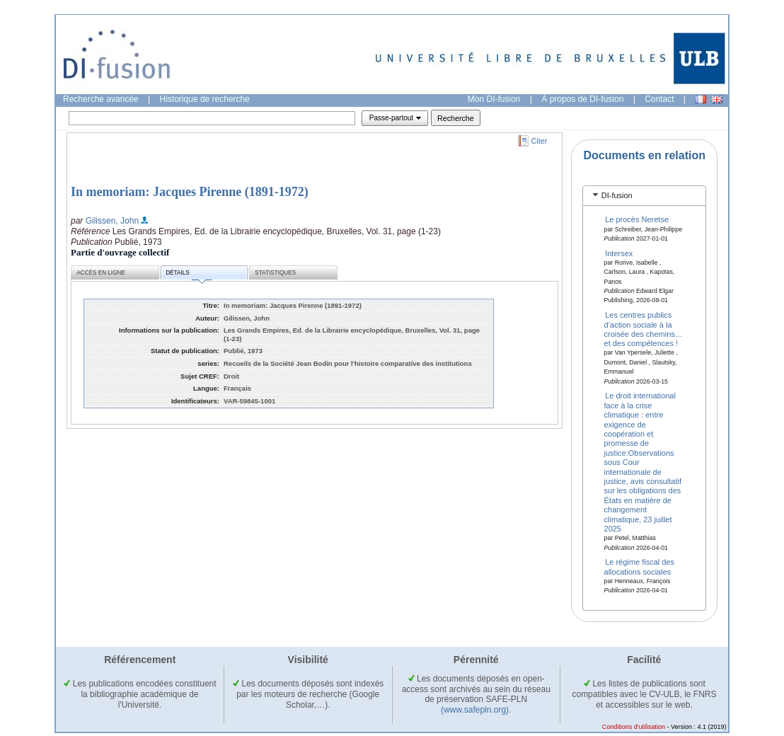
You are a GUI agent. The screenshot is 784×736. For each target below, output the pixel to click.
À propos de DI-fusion (582, 99)
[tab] (644, 195)
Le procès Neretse (637, 219)
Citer (539, 141)
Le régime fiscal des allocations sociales (639, 566)
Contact (659, 99)
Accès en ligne (100, 273)
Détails (188, 275)
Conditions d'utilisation (633, 726)
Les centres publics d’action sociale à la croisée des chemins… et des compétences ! (643, 329)
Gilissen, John (112, 221)
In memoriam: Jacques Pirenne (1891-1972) (190, 192)
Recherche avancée (101, 99)
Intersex (619, 252)
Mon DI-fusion (494, 99)
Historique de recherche (205, 99)
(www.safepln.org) (475, 710)
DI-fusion (617, 195)
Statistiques (275, 273)
